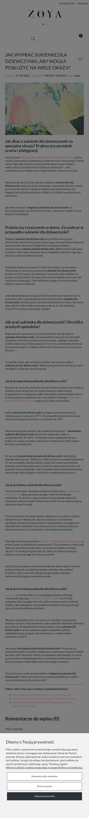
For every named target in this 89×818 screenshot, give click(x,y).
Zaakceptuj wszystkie (44, 796)
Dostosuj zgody (44, 786)
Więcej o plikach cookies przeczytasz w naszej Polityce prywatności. (44, 767)
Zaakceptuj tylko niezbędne (44, 776)
